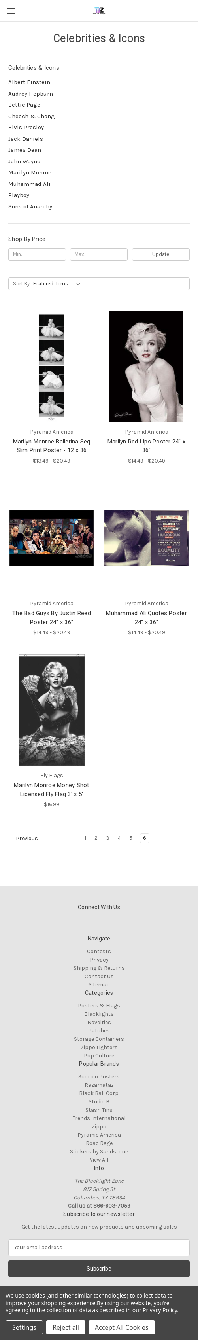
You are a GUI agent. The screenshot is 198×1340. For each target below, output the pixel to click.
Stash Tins (99, 1110)
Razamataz (99, 1085)
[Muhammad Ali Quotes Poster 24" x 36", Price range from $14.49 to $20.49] (146, 538)
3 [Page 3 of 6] (107, 838)
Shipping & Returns (99, 968)
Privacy (99, 959)
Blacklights (99, 1014)
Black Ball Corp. (99, 1093)
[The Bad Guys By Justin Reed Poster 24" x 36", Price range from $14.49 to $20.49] (51, 538)
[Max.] (99, 254)
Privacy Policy (160, 1310)
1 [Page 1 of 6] (85, 838)
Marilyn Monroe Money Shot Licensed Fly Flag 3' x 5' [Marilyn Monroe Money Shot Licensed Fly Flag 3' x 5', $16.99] (51, 790)
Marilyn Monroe (29, 172)
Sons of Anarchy (30, 206)
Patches (99, 1030)
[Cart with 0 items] (193, 10)
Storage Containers (99, 1039)
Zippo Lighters (99, 1047)
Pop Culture (99, 1055)
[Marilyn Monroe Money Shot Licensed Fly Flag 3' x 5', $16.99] (51, 710)
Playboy (18, 195)
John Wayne (24, 161)
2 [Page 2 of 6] (96, 838)
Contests (99, 951)
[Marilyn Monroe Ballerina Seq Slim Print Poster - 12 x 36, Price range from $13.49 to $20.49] (51, 366)
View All (99, 1159)
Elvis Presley (26, 127)
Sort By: (22, 284)
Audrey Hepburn (30, 93)
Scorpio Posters (99, 1076)
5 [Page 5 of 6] (130, 838)
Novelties (99, 1022)
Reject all (66, 1327)
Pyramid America (99, 1135)
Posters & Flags (99, 1005)
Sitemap (99, 984)
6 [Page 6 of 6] (144, 838)
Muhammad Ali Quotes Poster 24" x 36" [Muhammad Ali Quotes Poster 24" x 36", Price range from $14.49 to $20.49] (146, 618)
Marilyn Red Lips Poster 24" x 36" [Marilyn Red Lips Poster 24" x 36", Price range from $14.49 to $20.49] (146, 446)
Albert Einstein (29, 82)
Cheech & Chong (31, 116)
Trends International (99, 1118)
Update (160, 254)
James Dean (24, 149)
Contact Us (99, 976)
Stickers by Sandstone (99, 1151)
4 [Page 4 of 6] (119, 838)
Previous (23, 839)
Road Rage (99, 1143)
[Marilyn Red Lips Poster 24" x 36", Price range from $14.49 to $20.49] (146, 366)
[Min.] (37, 254)
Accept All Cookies (122, 1327)
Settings (24, 1327)
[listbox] (58, 284)
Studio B (99, 1101)
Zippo (99, 1126)
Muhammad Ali (29, 183)
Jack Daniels (25, 138)
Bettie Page (24, 104)
